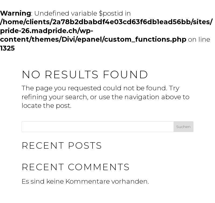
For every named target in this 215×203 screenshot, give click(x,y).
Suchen (183, 126)
